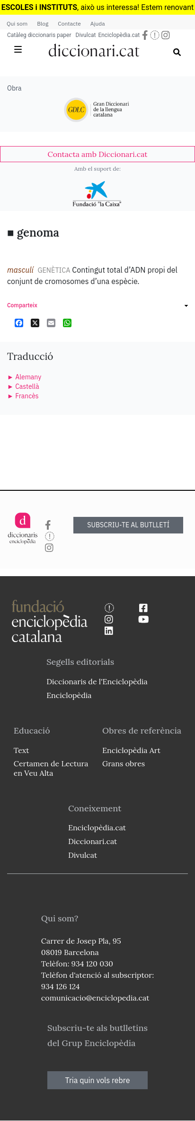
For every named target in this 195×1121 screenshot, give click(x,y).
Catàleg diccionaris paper (39, 35)
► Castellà (23, 386)
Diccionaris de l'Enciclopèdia (97, 681)
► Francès (23, 396)
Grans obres (123, 763)
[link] (97, 154)
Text (21, 750)
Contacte (69, 23)
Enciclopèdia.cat (119, 35)
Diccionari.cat (92, 841)
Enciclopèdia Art (131, 750)
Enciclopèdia (68, 695)
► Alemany (24, 377)
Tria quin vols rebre (97, 1080)
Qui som (17, 23)
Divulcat (86, 35)
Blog (42, 23)
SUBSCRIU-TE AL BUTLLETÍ (128, 525)
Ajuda (97, 23)
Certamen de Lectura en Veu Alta (51, 768)
